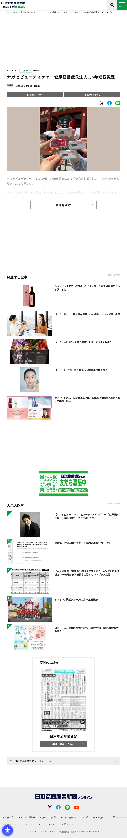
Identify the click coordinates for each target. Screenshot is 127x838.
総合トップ (12, 12)
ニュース (43, 12)
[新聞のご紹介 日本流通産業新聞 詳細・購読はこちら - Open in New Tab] (63, 704)
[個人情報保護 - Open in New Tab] (48, 817)
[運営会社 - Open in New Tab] (7, 817)
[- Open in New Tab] (102, 103)
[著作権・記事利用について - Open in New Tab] (74, 817)
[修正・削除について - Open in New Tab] (104, 817)
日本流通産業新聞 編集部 (28, 86)
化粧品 (53, 12)
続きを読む (63, 205)
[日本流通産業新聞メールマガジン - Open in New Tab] (63, 761)
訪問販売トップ (28, 12)
